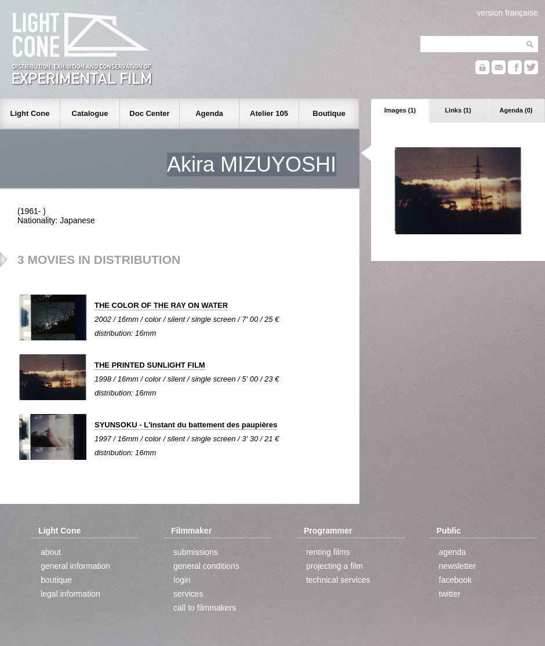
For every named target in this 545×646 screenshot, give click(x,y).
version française (507, 12)
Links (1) (458, 110)
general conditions (206, 566)
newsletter (457, 566)
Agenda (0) (516, 110)
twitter (449, 593)
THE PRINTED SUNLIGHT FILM (150, 365)
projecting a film (334, 566)
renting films (328, 552)
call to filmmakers (204, 607)
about (51, 552)
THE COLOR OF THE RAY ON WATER (161, 305)
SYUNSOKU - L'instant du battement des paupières (186, 424)
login (182, 580)
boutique (56, 580)
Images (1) (400, 110)
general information (75, 566)
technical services (338, 580)
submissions (195, 552)
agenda (452, 552)
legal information (70, 593)
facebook (455, 580)
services (188, 593)
